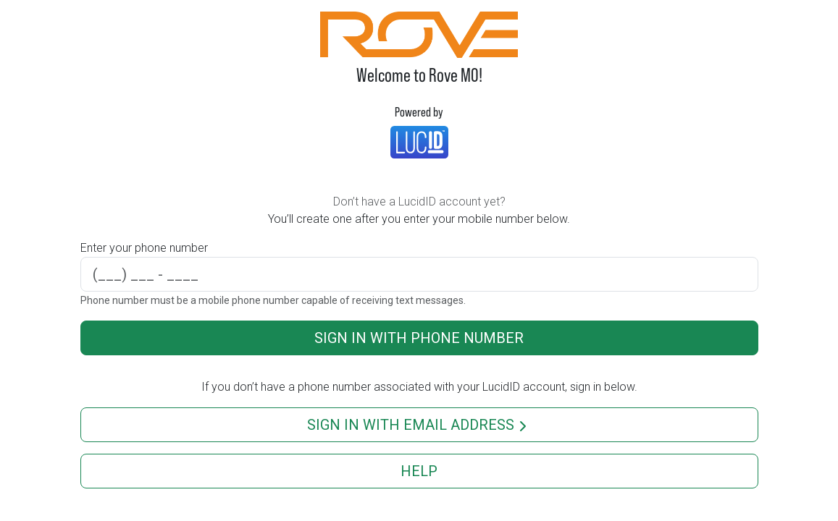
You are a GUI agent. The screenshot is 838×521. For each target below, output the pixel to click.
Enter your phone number (144, 248)
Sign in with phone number (419, 338)
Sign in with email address (419, 425)
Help (419, 471)
